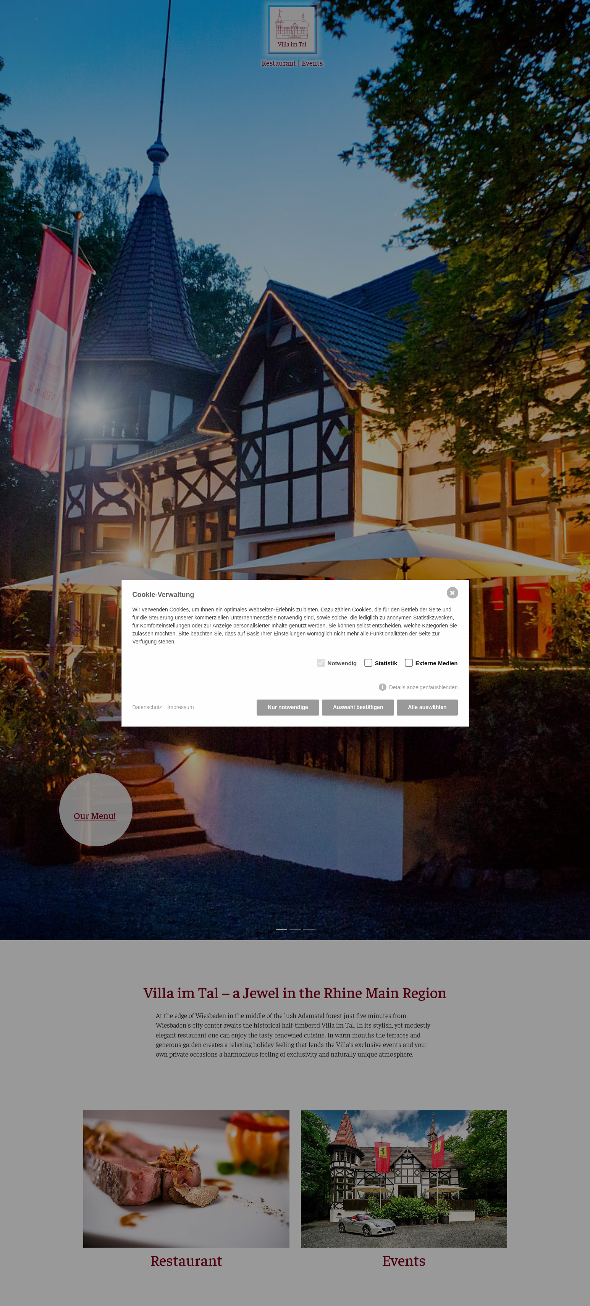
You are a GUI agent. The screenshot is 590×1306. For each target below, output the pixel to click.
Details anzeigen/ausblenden (423, 687)
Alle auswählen (427, 707)
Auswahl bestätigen (358, 707)
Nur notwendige (288, 707)
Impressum (180, 707)
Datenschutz (147, 707)
